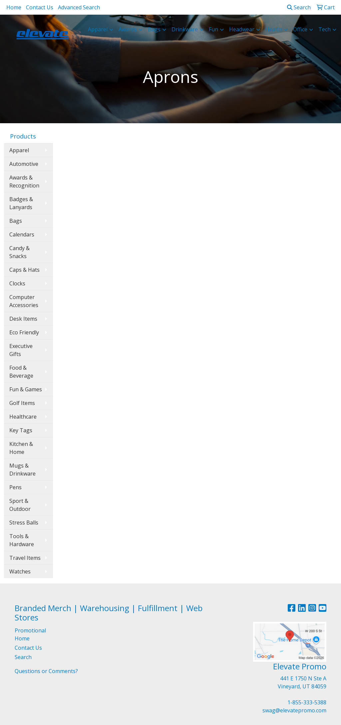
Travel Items (25, 557)
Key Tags (20, 430)
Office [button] (300, 29)
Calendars (21, 234)
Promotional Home (30, 634)
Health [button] (273, 29)
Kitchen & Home (21, 448)
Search (299, 7)
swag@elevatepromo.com (294, 710)
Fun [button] (213, 29)
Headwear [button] (241, 29)
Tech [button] (324, 29)
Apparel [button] (98, 29)
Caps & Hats (24, 269)
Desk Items (23, 318)
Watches (20, 571)
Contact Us (39, 7)
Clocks (17, 283)
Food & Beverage (21, 371)
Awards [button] (128, 29)
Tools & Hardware (21, 540)
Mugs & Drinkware (22, 469)
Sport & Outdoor (20, 505)
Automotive (23, 164)
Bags (15, 220)
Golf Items (22, 403)
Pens (15, 487)
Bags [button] (154, 29)
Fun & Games (25, 389)
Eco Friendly (24, 332)
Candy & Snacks (19, 252)
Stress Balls (23, 522)
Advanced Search (79, 7)
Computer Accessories (23, 301)
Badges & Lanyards (21, 203)
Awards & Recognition (24, 181)
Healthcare (23, 416)
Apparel (19, 150)
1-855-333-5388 (306, 702)
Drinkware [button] (184, 29)
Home (13, 7)
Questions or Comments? (46, 671)
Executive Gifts (21, 350)
